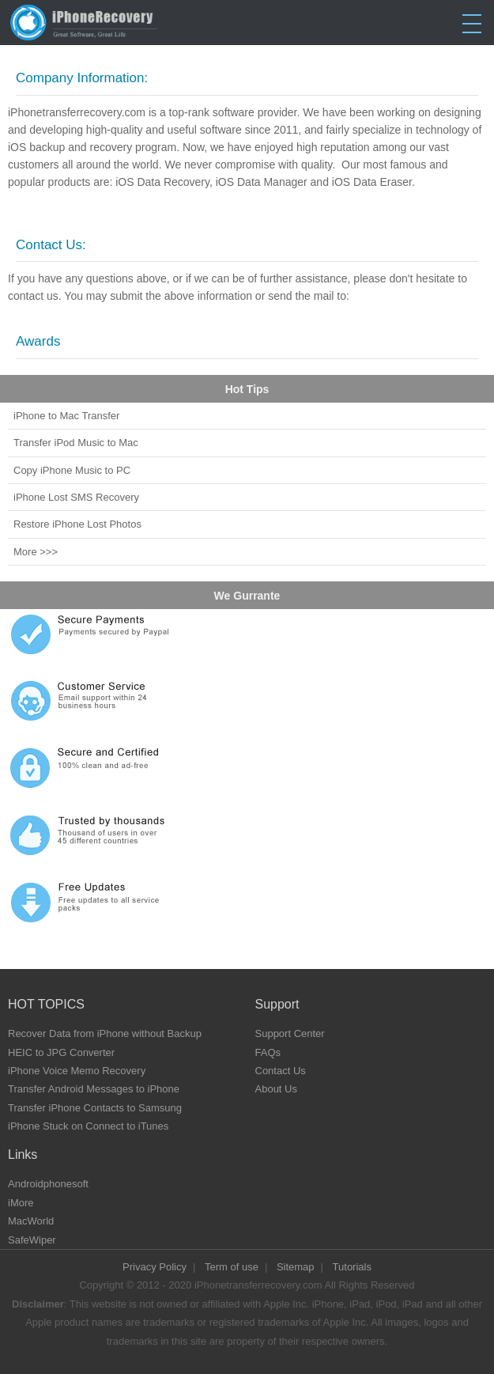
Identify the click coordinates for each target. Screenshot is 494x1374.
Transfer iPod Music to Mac (75, 443)
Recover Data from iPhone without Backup (105, 1033)
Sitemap (296, 1267)
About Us (276, 1089)
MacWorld (31, 1221)
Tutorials (352, 1267)
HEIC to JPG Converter (61, 1052)
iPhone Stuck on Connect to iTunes (88, 1126)
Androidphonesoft (48, 1184)
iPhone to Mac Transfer (66, 416)
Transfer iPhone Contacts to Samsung (95, 1108)
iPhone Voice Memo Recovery (76, 1071)
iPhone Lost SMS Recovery (76, 497)
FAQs (268, 1052)
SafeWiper (32, 1240)
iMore (21, 1203)
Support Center (290, 1033)
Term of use (231, 1267)
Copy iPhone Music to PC (71, 470)
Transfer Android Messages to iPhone (93, 1089)
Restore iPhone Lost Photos (77, 524)
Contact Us (280, 1071)
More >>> (35, 552)
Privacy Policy (155, 1267)
